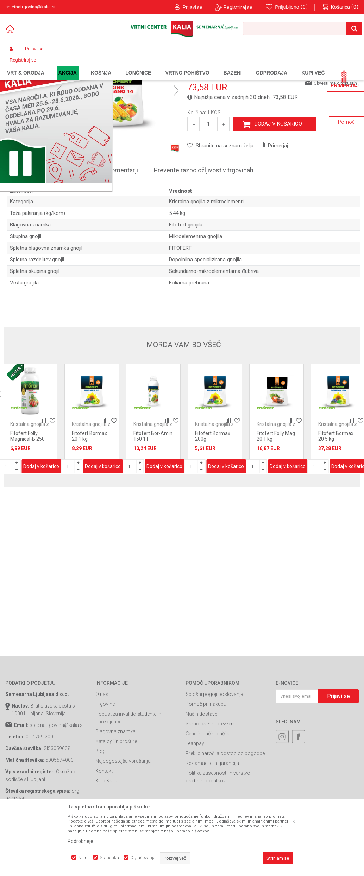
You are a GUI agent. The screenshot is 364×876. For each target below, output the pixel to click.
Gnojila (75, 65)
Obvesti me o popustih (335, 140)
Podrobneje (80, 841)
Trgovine (105, 761)
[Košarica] (340, 7)
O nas (101, 751)
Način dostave (201, 771)
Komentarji (122, 224)
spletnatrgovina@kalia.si (57, 782)
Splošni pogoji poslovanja (214, 751)
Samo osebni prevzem (211, 781)
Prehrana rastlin (103, 65)
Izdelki (57, 65)
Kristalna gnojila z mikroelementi (175, 65)
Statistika (109, 857)
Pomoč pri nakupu (206, 761)
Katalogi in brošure (116, 798)
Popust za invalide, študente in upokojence (128, 775)
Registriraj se (238, 7)
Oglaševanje (142, 857)
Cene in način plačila (208, 791)
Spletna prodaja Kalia (25, 65)
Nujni (83, 857)
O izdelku (79, 224)
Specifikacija (32, 224)
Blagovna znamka (115, 789)
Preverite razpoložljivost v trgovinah (203, 224)
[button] (302, 28)
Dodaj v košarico (278, 181)
